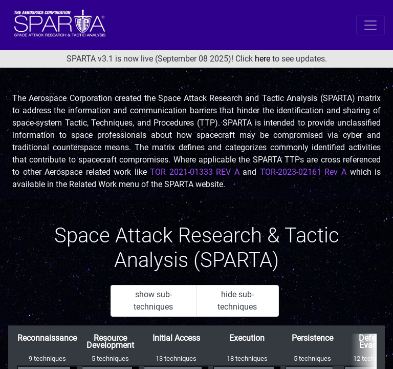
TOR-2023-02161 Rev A (303, 172)
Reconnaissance (47, 338)
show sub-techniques (153, 301)
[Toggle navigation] (370, 25)
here (262, 59)
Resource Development (110, 341)
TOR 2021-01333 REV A (194, 172)
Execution (247, 338)
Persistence (312, 338)
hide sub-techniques (237, 301)
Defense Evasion (373, 341)
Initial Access (176, 338)
